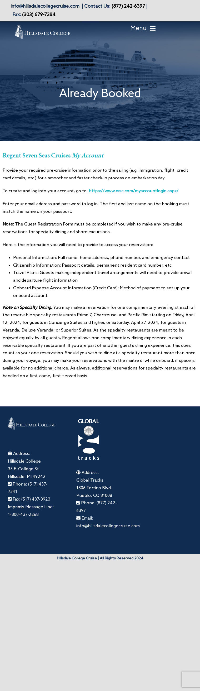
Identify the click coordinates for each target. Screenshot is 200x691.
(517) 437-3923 (35, 499)
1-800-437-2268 (23, 514)
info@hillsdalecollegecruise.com (45, 6)
